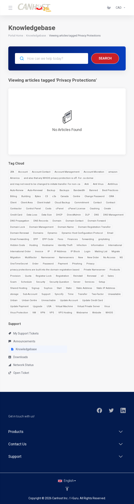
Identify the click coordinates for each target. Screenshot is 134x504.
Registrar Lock (44, 276)
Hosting (33, 245)
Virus (107, 306)
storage (14, 294)
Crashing (95, 208)
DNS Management (113, 214)
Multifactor (31, 257)
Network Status (21, 365)
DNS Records (40, 220)
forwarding (88, 239)
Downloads (18, 357)
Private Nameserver (94, 269)
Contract (110, 202)
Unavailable (114, 294)
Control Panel (33, 208)
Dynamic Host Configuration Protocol (82, 233)
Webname (82, 312)
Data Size (47, 214)
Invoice (39, 251)
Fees (60, 239)
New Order (93, 257)
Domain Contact (74, 220)
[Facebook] (99, 410)
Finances (73, 239)
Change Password (94, 196)
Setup (102, 282)
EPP (35, 239)
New (80, 257)
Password (48, 263)
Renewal (91, 276)
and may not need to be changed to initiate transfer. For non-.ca (45, 184)
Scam (13, 282)
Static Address (84, 288)
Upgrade (37, 306)
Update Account (69, 300)
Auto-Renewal (35, 190)
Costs (48, 208)
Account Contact (41, 172)
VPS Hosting (65, 312)
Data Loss (32, 214)
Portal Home (15, 35)
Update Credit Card (92, 300)
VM (34, 312)
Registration (62, 276)
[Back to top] (67, 488)
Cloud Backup (62, 202)
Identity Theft (65, 245)
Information (97, 245)
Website (96, 312)
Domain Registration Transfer (94, 227)
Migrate (116, 251)
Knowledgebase (36, 35)
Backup (51, 190)
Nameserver (48, 257)
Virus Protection (19, 312)
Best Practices (110, 190)
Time (71, 294)
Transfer (82, 294)
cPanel (60, 208)
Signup (35, 288)
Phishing (77, 263)
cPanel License (76, 208)
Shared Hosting (18, 288)
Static (69, 288)
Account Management (67, 172)
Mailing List (101, 251)
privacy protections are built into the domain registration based (44, 269)
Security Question (59, 282)
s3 (102, 276)
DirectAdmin (74, 214)
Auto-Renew (16, 190)
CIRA (111, 196)
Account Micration (94, 172)
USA (49, 306)
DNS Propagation (19, 220)
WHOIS (109, 312)
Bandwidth (79, 190)
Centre (76, 196)
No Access (109, 257)
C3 (46, 196)
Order (35, 263)
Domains (38, 233)
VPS (51, 312)
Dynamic (52, 233)
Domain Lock (17, 227)
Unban (13, 300)
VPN (42, 312)
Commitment (81, 202)
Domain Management (41, 227)
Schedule (26, 282)
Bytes (38, 196)
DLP (87, 214)
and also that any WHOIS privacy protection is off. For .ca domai (58, 178)
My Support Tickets (24, 333)
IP (49, 251)
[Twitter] (111, 410)
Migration (15, 257)
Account (23, 172)
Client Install (43, 202)
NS (121, 257)
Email (110, 233)
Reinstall (78, 276)
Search (105, 58)
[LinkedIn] (123, 410)
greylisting (104, 239)
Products (115, 269)
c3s (54, 196)
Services (89, 282)
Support (46, 294)
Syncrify (59, 294)
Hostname (48, 245)
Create (107, 208)
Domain (57, 220)
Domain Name (66, 227)
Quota (28, 276)
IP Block (75, 251)
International (115, 245)
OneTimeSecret (19, 263)
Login (87, 251)
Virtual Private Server (88, 306)
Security (40, 282)
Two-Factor (98, 294)
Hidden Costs (17, 245)
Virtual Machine (64, 306)
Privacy (90, 263)
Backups (64, 190)
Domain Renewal (19, 233)
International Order (20, 251)
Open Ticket (19, 372)
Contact (97, 202)
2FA (12, 172)
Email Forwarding (19, 239)
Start (59, 288)
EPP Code (47, 239)
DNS (96, 214)
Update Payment (19, 306)
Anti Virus (98, 184)
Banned (93, 190)
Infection (82, 245)
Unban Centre (29, 300)
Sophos (48, 288)
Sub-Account (30, 294)
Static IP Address (105, 288)
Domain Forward (97, 220)
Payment (63, 263)
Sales (111, 276)
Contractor (16, 208)
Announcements (22, 341)
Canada (64, 196)
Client (13, 202)
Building (26, 196)
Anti (87, 184)
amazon (112, 172)
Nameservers (66, 257)
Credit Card (16, 214)
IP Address (60, 251)
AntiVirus (113, 184)
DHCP (59, 214)
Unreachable (48, 300)
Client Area (27, 202)
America (15, 178)
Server (76, 282)
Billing (13, 196)
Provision (15, 276)
